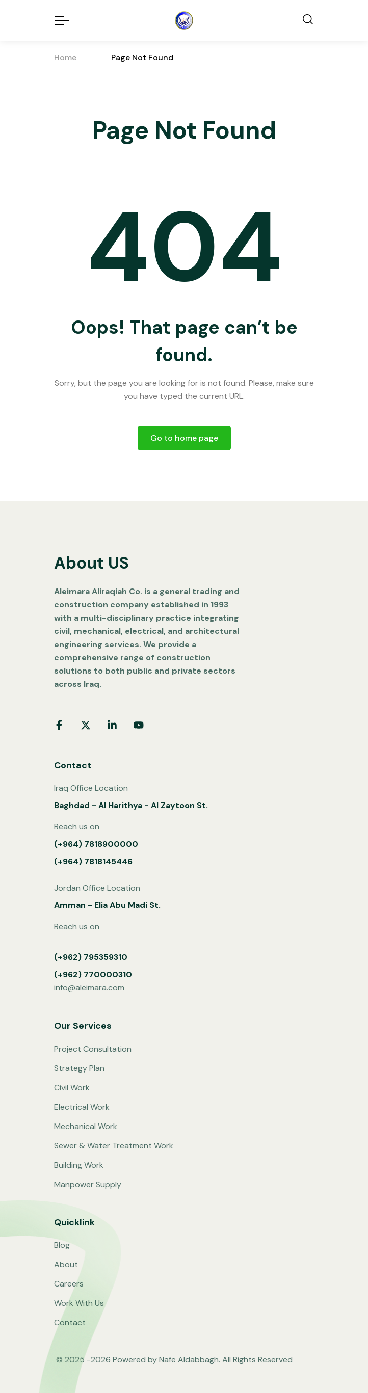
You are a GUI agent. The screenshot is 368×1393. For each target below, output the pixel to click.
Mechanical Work (85, 1126)
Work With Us (79, 1303)
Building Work (78, 1165)
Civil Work (72, 1087)
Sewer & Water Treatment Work (113, 1145)
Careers (69, 1283)
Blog (62, 1245)
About (66, 1264)
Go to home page (184, 438)
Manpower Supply (87, 1184)
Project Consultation (93, 1048)
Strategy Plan (79, 1068)
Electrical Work (82, 1107)
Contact (70, 1322)
